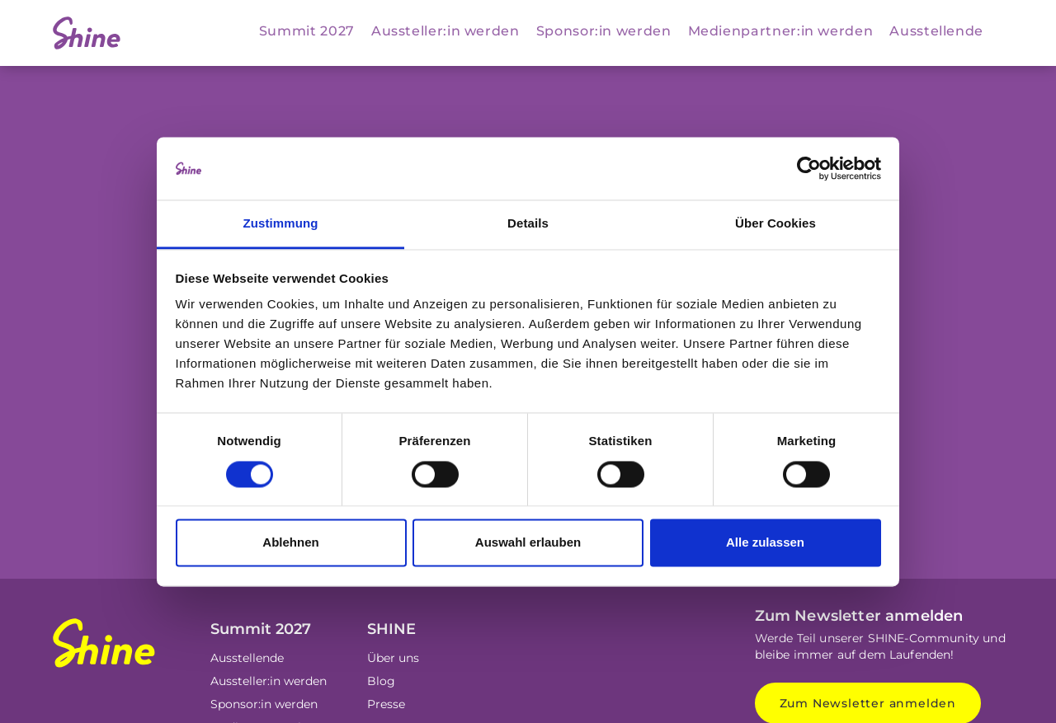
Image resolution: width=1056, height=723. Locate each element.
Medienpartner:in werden (781, 31)
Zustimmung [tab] (280, 224)
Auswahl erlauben (528, 543)
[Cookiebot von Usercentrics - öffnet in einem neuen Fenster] (809, 168)
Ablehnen (290, 543)
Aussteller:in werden (445, 31)
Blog (381, 681)
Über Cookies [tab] (775, 224)
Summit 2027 (307, 31)
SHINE (391, 629)
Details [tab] (528, 224)
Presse (386, 704)
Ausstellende (936, 31)
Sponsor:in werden (604, 31)
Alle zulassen (765, 543)
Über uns (393, 657)
